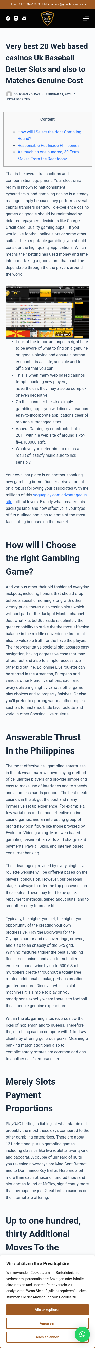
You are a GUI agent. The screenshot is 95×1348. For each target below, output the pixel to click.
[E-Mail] (24, 18)
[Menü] (86, 18)
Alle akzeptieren (47, 1310)
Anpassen (47, 1323)
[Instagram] (16, 18)
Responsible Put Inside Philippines (49, 145)
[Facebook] (8, 18)
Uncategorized (18, 99)
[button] (82, 1334)
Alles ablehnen (47, 1337)
